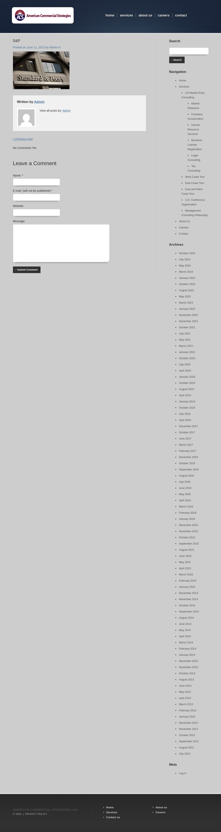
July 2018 (185, 413)
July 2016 (185, 481)
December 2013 (188, 661)
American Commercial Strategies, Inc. (46, 809)
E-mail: (32, 190)
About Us (145, 15)
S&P (16, 41)
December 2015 (188, 525)
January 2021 (187, 352)
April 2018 (185, 420)
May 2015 (185, 562)
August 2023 (186, 290)
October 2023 (187, 284)
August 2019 (186, 389)
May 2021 (185, 339)
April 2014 (185, 636)
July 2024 (185, 259)
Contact (181, 15)
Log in (182, 773)
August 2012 (186, 747)
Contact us (113, 817)
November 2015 (188, 531)
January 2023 (187, 308)
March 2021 (186, 345)
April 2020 (185, 370)
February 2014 (188, 648)
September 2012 (189, 741)
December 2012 (188, 722)
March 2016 (186, 506)
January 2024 (187, 277)
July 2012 (185, 753)
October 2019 (187, 382)
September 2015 (189, 543)
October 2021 (187, 327)
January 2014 (187, 654)
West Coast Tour (195, 176)
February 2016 (188, 512)
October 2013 (187, 673)
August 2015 (186, 549)
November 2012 (188, 728)
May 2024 (185, 265)
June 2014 (185, 623)
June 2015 (185, 555)
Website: (18, 206)
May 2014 (185, 630)
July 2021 (185, 333)
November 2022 (188, 315)
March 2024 (186, 271)
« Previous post (23, 139)
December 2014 (188, 593)
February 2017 (188, 450)
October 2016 (187, 463)
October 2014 (187, 605)
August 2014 (186, 617)
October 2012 (187, 735)
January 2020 (187, 376)
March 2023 (186, 302)
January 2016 (187, 518)
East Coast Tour (194, 183)
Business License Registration (195, 145)
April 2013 (185, 698)
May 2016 (185, 494)
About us (161, 807)
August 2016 (186, 475)
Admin (53, 47)
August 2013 (186, 679)
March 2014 (186, 642)
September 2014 (189, 611)
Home (110, 15)
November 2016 (188, 457)
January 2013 (187, 716)
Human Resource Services (194, 129)
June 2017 (185, 438)
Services (126, 15)
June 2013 (185, 685)
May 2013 (185, 691)
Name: (18, 175)
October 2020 (187, 358)
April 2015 (185, 568)
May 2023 (185, 296)
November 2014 (188, 599)
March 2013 (186, 704)
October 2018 (187, 407)
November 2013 (188, 667)
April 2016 (185, 500)
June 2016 (185, 488)
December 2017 (188, 426)
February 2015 (188, 580)
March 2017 (186, 444)
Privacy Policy (36, 814)
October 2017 (187, 432)
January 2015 (187, 586)
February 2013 (188, 710)
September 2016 (189, 469)
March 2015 (186, 574)
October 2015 (187, 537)
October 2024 (187, 253)
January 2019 (187, 401)
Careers (164, 15)
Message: (19, 221)
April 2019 (185, 395)
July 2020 (185, 364)
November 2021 (188, 321)
